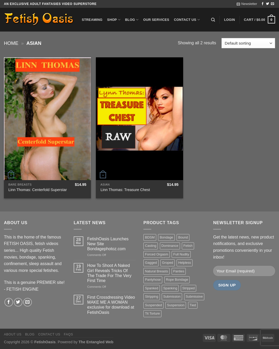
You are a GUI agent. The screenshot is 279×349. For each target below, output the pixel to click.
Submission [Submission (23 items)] (172, 296)
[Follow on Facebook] (262, 4)
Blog (131, 19)
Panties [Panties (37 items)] (178, 271)
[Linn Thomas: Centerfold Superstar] (47, 118)
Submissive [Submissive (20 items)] (194, 296)
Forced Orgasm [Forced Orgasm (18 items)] (156, 254)
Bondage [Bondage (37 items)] (166, 237)
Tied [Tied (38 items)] (193, 305)
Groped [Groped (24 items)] (167, 263)
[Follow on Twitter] (267, 4)
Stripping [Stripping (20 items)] (151, 296)
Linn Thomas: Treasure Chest (125, 190)
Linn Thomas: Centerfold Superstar (37, 190)
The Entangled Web (96, 342)
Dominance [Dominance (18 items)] (169, 246)
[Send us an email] (272, 4)
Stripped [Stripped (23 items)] (188, 288)
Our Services (156, 20)
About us (12, 334)
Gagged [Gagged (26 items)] (151, 263)
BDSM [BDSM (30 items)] (150, 237)
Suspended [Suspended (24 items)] (153, 305)
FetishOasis (45, 342)
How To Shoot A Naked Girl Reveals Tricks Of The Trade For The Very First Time (109, 273)
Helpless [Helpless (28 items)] (184, 263)
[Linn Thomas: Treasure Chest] (139, 118)
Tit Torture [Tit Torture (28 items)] (152, 313)
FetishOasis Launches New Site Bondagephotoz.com (108, 244)
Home (11, 43)
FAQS (68, 334)
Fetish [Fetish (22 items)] (188, 246)
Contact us (187, 19)
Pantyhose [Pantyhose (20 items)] (153, 279)
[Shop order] (248, 43)
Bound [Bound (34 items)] (183, 237)
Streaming (92, 20)
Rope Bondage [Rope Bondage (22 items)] (177, 279)
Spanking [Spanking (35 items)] (170, 288)
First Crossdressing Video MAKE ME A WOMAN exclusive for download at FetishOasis (111, 305)
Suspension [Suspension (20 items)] (175, 305)
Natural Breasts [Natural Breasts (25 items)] (156, 271)
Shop (113, 19)
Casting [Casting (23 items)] (150, 246)
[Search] (213, 20)
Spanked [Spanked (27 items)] (151, 288)
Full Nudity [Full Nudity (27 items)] (181, 254)
